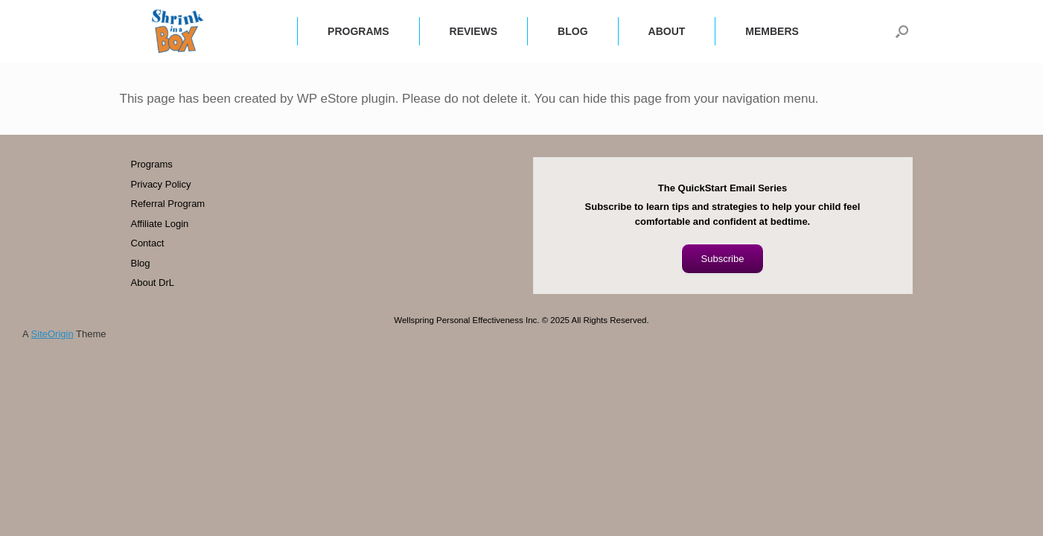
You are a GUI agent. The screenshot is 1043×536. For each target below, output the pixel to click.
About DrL (153, 282)
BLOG (572, 31)
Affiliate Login (160, 223)
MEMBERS (772, 31)
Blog (140, 263)
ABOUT (667, 31)
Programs (152, 164)
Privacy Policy (161, 184)
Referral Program (168, 203)
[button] (902, 31)
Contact (148, 243)
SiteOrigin (52, 333)
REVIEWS (474, 31)
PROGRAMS (358, 31)
